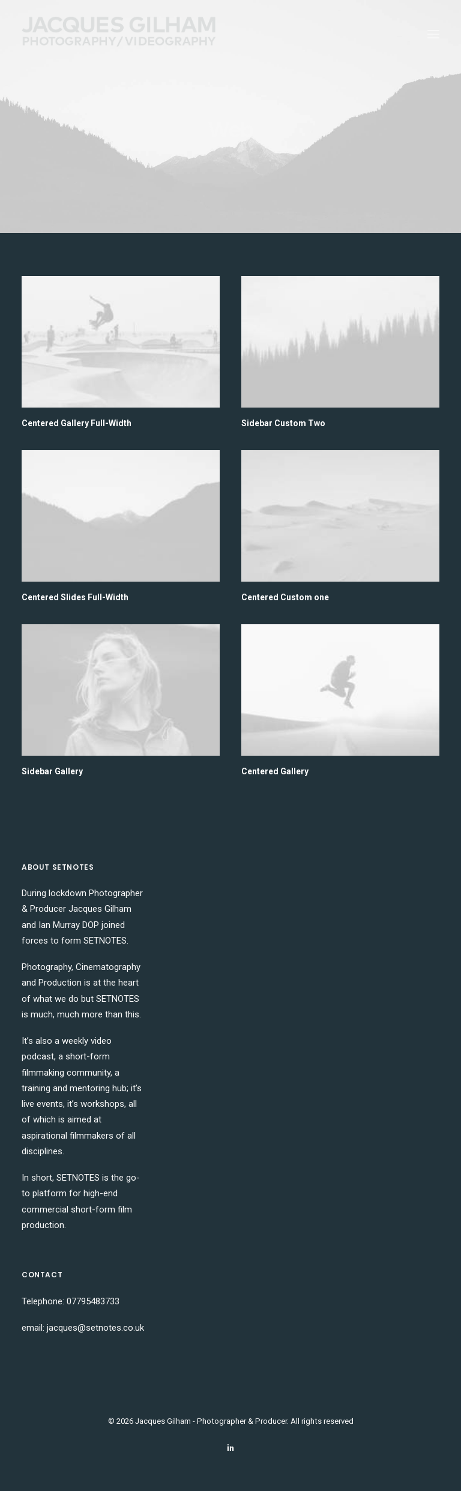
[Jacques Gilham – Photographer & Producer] (119, 34)
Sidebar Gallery (52, 771)
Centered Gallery (275, 771)
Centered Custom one (285, 597)
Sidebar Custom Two (283, 423)
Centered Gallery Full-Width (76, 423)
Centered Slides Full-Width (75, 597)
